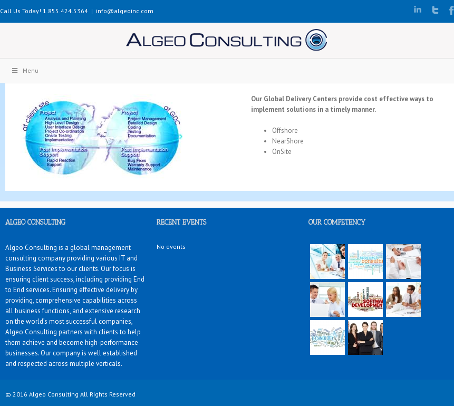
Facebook (451, 10)
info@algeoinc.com (124, 11)
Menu (24, 70)
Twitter (435, 10)
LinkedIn (417, 9)
